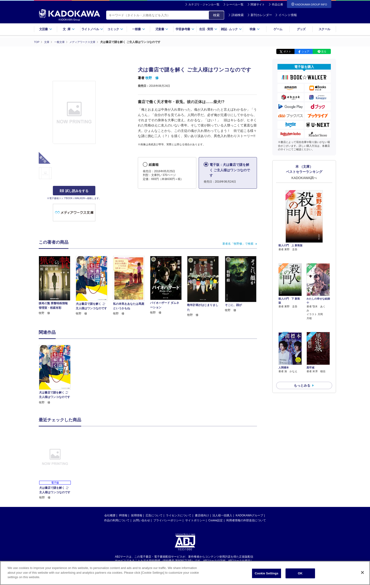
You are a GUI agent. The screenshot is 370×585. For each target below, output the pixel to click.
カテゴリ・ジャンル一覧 (203, 4)
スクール (324, 29)
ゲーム (277, 29)
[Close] (362, 572)
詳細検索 (236, 15)
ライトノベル (92, 29)
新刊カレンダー (259, 15)
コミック (115, 29)
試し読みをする (74, 191)
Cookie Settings (266, 573)
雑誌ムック (231, 29)
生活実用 (208, 29)
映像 (255, 29)
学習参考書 (185, 29)
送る (323, 51)
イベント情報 (286, 15)
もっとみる (302, 360)
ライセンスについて (178, 515)
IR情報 (123, 515)
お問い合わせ (141, 520)
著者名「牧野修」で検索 (237, 243)
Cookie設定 (215, 520)
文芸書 (45, 29)
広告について (154, 515)
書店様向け (202, 515)
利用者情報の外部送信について (246, 520)
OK (300, 573)
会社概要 (110, 515)
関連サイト (258, 4)
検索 (216, 15)
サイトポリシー (195, 520)
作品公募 (277, 4)
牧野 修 (152, 78)
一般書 (138, 29)
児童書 (161, 29)
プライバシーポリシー (167, 520)
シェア (305, 51)
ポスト (287, 51)
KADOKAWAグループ (249, 515)
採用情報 (136, 515)
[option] (57, 375)
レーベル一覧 (235, 4)
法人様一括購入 (222, 515)
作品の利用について (117, 520)
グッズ (301, 29)
